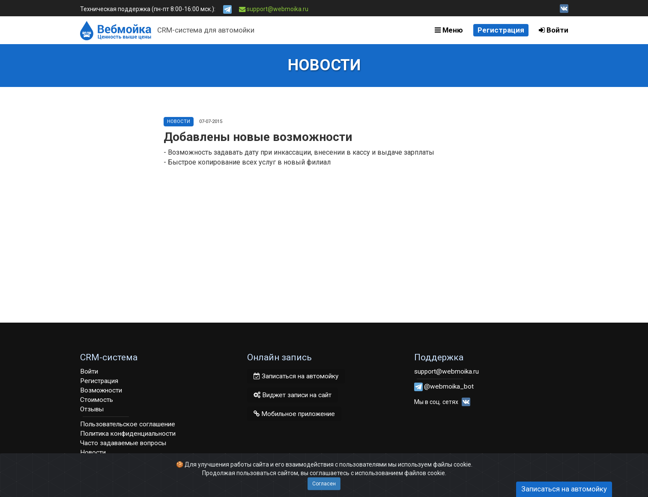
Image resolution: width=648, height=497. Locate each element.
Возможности (101, 390)
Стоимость (96, 400)
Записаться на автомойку (296, 376)
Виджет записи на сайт (292, 395)
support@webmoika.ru (273, 9)
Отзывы (92, 409)
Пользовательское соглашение (127, 424)
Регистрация (501, 30)
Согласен (324, 484)
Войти (553, 30)
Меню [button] (449, 30)
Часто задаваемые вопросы (123, 443)
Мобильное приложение (294, 414)
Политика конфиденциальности (128, 433)
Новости (178, 121)
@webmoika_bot (449, 386)
